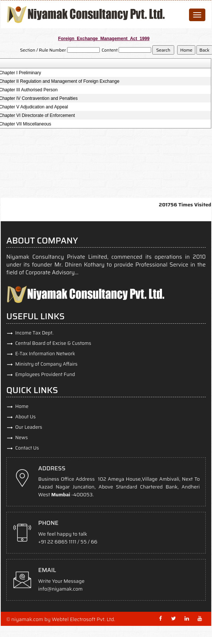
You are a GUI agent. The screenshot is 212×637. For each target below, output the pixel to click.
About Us (25, 417)
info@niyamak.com (60, 589)
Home (22, 406)
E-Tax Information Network (45, 353)
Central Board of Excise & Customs (53, 343)
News (21, 437)
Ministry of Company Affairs (46, 364)
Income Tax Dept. (34, 333)
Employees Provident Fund (45, 374)
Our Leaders (28, 427)
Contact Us (27, 448)
